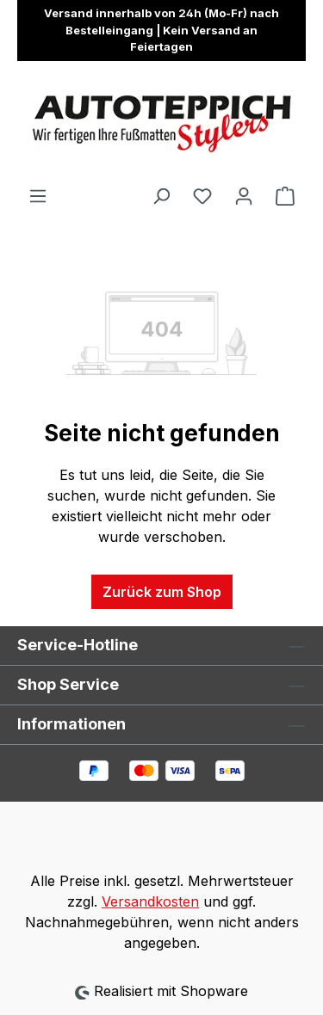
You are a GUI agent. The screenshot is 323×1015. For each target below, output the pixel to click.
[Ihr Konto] (243, 195)
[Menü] (38, 195)
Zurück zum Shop (161, 591)
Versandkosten (150, 901)
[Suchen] (161, 195)
